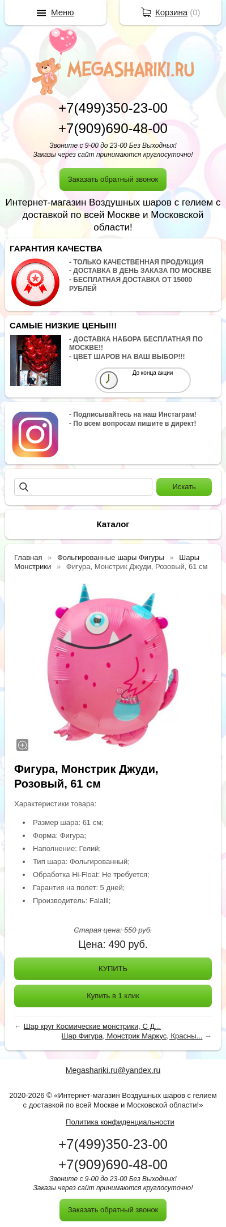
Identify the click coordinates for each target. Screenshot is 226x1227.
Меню (62, 12)
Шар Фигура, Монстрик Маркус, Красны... (132, 1036)
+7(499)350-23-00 (113, 108)
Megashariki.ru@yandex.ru (113, 1070)
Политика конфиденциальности (120, 1122)
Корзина (171, 12)
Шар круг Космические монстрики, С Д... (92, 1026)
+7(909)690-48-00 (113, 128)
